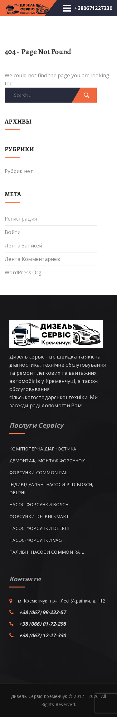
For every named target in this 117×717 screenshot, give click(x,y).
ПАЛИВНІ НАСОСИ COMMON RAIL (46, 552)
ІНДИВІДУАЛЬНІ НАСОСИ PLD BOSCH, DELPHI (51, 488)
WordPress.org (23, 272)
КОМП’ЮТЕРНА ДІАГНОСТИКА (42, 449)
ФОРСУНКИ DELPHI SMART (39, 516)
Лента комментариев (32, 259)
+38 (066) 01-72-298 (42, 623)
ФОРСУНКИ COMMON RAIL (39, 472)
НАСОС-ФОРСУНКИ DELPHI (39, 528)
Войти (13, 232)
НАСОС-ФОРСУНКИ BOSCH (39, 504)
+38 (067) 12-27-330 (42, 635)
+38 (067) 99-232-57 (42, 612)
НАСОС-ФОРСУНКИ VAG (35, 540)
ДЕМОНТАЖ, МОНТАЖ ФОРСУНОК (47, 461)
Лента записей (23, 245)
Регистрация (21, 218)
